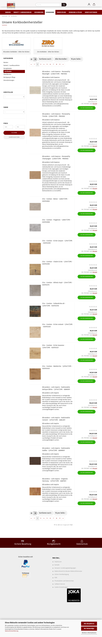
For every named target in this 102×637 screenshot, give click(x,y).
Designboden (38, 12)
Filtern (14, 140)
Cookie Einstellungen (61, 595)
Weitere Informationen (89, 633)
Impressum (58, 569)
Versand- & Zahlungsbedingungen (65, 576)
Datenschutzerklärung (11, 631)
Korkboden (50, 12)
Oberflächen (61, 12)
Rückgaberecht (53, 552)
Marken (8, 12)
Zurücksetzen (14, 145)
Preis (5, 131)
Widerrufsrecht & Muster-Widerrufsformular (68, 579)
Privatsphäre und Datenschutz (64, 589)
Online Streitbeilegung (61, 582)
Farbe (5, 115)
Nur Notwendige (89, 628)
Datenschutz (82, 552)
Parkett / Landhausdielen (22, 12)
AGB (55, 585)
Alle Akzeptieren (89, 624)
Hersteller (8, 100)
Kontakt (56, 573)
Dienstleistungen (91, 12)
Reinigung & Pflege (75, 12)
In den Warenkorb (86, 115)
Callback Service (59, 592)
